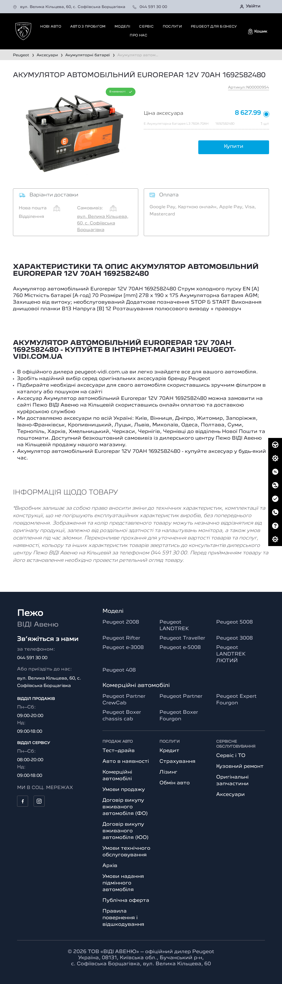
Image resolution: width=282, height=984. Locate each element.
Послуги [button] (172, 26)
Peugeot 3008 (234, 638)
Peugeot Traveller (182, 638)
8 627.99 (248, 113)
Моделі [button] (122, 26)
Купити (233, 146)
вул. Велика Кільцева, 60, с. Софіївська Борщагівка (69, 7)
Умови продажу (123, 789)
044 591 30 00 (149, 7)
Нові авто (50, 26)
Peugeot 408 (119, 670)
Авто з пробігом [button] (88, 26)
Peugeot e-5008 (180, 647)
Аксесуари (230, 794)
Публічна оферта (125, 900)
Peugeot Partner (180, 696)
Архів (109, 865)
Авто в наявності (125, 761)
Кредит (169, 750)
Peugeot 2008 (120, 622)
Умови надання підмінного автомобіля (123, 883)
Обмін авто (174, 783)
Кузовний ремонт (240, 766)
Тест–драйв (118, 750)
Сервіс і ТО (230, 755)
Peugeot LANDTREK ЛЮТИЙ (231, 654)
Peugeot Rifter (121, 638)
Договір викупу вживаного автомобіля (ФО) (125, 807)
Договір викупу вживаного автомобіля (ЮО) (125, 831)
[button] (257, 31)
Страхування (177, 761)
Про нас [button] (138, 35)
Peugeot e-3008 (123, 647)
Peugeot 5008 (234, 622)
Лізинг (168, 772)
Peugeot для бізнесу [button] (214, 26)
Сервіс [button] (146, 26)
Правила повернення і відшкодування (123, 918)
